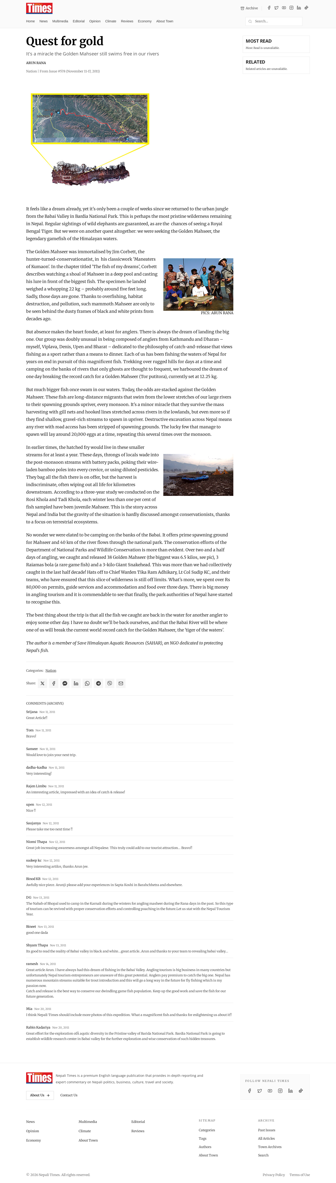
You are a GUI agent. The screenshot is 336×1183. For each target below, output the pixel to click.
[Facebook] (269, 8)
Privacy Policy (274, 1175)
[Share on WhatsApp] (87, 683)
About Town (164, 21)
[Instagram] (291, 8)
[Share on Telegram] (98, 683)
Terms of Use (300, 1175)
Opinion (95, 21)
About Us (40, 1095)
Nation (51, 670)
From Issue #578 (70, 71)
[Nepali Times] (39, 1078)
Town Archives (270, 1147)
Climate (110, 21)
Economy (144, 21)
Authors (205, 1147)
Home (30, 21)
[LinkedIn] (298, 8)
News (43, 21)
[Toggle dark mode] (308, 21)
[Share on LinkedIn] (76, 683)
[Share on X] (42, 683)
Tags (202, 1138)
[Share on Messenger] (65, 683)
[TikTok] (306, 8)
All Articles (266, 1138)
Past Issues (266, 1130)
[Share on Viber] (109, 683)
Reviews (127, 21)
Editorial (79, 21)
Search (263, 1155)
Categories (207, 1130)
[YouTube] (283, 8)
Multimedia (60, 21)
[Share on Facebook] (53, 683)
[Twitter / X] (276, 8)
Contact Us (68, 1095)
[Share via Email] (121, 683)
